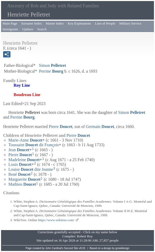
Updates (27, 29)
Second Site (71, 248)
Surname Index (31, 23)
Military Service (130, 23)
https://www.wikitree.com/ (56, 220)
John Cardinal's (54, 248)
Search (42, 29)
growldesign (122, 248)
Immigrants (10, 29)
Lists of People (105, 23)
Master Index (55, 23)
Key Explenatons (79, 23)
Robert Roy (85, 236)
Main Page (10, 23)
